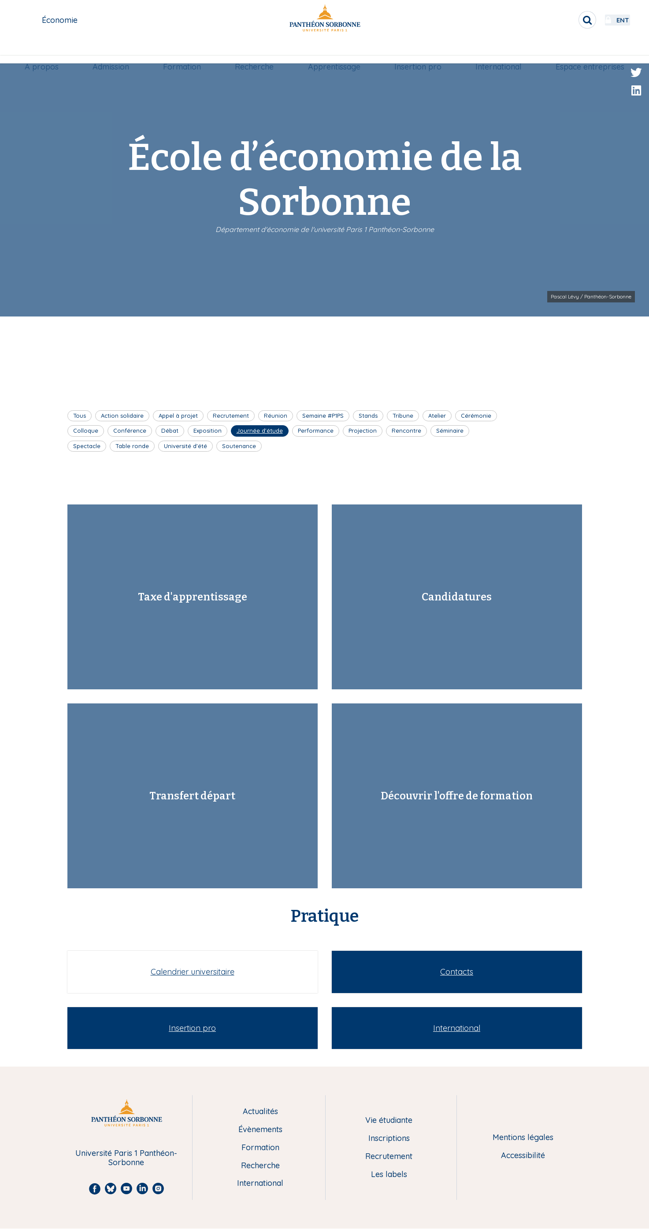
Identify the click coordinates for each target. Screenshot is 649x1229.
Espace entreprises (586, 51)
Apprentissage (333, 51)
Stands (368, 415)
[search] (563, 20)
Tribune (403, 415)
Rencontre (406, 430)
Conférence (129, 430)
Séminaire (450, 430)
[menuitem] (46, 51)
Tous (79, 415)
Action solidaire (122, 415)
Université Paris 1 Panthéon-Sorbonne (126, 1158)
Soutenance (239, 445)
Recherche (255, 51)
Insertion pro (416, 51)
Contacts (456, 972)
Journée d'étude (260, 430)
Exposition (207, 430)
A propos (46, 51)
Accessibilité (523, 1155)
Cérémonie (476, 415)
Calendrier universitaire (192, 972)
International (495, 51)
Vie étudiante (388, 1120)
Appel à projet (178, 415)
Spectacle (86, 445)
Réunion (275, 415)
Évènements (260, 1129)
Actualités (260, 1111)
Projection (363, 430)
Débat (169, 430)
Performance (316, 430)
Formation (184, 51)
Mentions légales (523, 1137)
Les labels (389, 1174)
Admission (114, 51)
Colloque (85, 430)
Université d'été (185, 445)
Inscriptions (389, 1138)
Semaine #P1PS (323, 415)
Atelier (437, 415)
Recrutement (231, 415)
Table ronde (132, 445)
